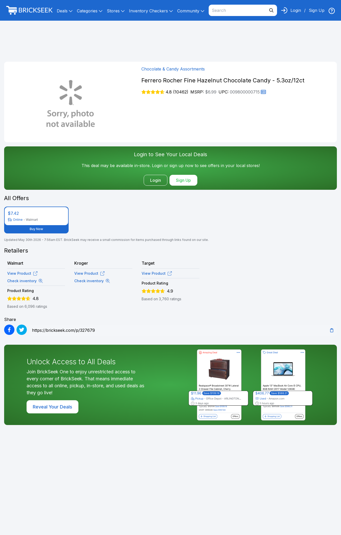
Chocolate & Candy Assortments (173, 69)
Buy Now (36, 229)
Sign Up (316, 10)
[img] (332, 11)
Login (295, 10)
